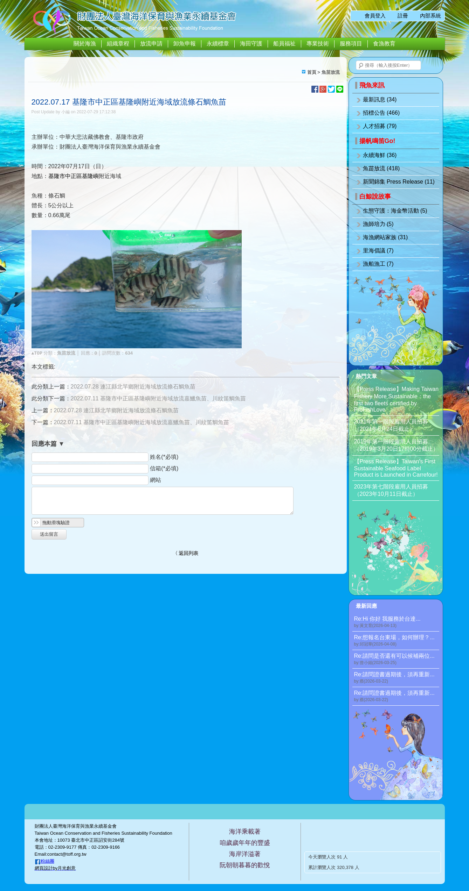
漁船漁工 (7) (378, 264)
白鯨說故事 (375, 196)
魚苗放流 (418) (381, 168)
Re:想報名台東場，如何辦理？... (396, 640)
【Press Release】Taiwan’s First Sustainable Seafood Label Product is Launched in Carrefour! (396, 468)
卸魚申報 (184, 44)
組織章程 (118, 44)
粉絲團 (47, 861)
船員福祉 (284, 44)
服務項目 (351, 44)
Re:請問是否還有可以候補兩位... (396, 659)
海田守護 (251, 44)
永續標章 (218, 44)
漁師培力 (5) (378, 224)
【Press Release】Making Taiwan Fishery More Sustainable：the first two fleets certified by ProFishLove (396, 399)
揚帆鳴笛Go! (377, 140)
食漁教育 (384, 44)
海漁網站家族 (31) (385, 237)
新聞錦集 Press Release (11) (399, 182)
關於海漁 (85, 44)
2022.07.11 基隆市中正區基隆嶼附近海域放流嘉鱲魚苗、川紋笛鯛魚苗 (158, 398)
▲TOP (37, 353)
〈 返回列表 (186, 553)
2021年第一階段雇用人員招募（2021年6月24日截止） (391, 425)
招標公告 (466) (381, 113)
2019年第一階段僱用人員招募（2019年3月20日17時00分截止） (396, 445)
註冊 (403, 16)
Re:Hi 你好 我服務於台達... (396, 622)
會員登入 (375, 16)
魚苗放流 (331, 72)
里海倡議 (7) (378, 251)
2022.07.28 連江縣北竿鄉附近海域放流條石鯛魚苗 (133, 387)
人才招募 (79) (380, 126)
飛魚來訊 (372, 85)
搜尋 (361, 65)
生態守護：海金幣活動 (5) (395, 211)
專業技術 (317, 44)
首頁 (311, 72)
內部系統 (430, 16)
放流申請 (151, 44)
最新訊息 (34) (380, 99)
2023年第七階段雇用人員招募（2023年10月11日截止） (391, 490)
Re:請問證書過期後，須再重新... (396, 677)
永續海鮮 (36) (380, 155)
